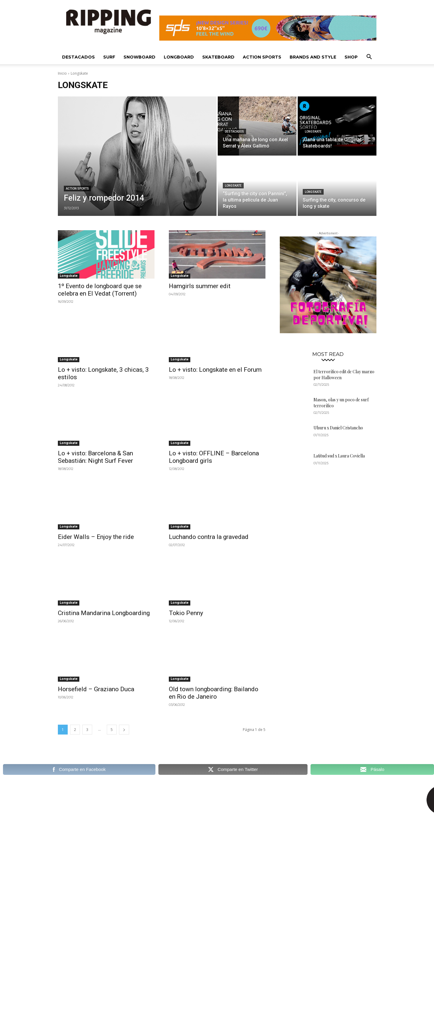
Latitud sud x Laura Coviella (339, 456)
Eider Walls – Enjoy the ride (96, 536)
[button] (369, 57)
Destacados (78, 57)
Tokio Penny (186, 613)
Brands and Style (313, 57)
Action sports (77, 188)
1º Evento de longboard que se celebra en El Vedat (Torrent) (100, 289)
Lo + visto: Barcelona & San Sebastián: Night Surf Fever (95, 457)
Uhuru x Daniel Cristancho (338, 428)
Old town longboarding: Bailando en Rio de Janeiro (213, 693)
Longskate (313, 131)
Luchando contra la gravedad (208, 536)
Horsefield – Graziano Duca (96, 689)
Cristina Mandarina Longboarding (104, 613)
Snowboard (139, 57)
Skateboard (218, 57)
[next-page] (124, 730)
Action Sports (262, 57)
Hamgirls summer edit (200, 286)
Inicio (62, 73)
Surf (109, 57)
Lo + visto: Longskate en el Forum (215, 369)
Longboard (179, 57)
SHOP (351, 57)
